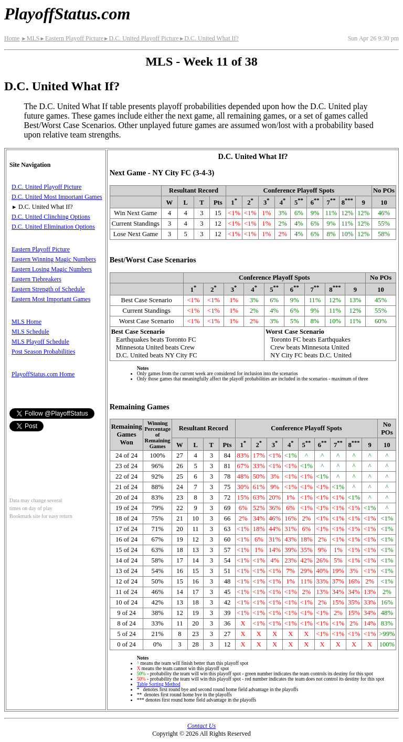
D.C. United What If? (209, 38)
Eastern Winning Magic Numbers (54, 259)
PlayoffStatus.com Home (43, 374)
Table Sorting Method (159, 684)
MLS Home (26, 321)
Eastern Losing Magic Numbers (52, 269)
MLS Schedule (30, 331)
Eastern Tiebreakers (36, 279)
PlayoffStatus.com (67, 13)
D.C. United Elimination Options (53, 226)
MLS (30, 38)
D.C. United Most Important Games (57, 196)
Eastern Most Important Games (51, 299)
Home (11, 38)
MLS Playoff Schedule (40, 341)
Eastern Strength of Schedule (48, 289)
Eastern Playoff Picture (71, 38)
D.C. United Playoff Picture (141, 38)
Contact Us (201, 725)
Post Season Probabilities (43, 351)
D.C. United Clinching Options (51, 216)
